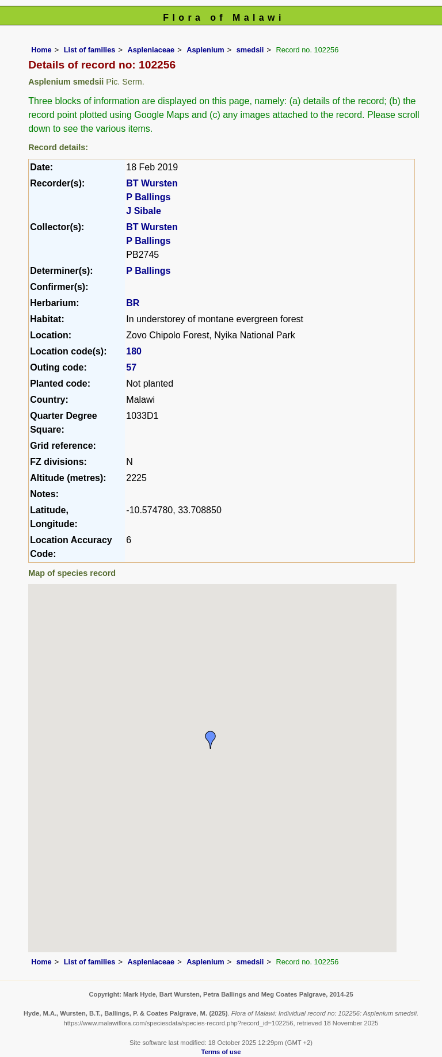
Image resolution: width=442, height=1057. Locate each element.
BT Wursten (151, 183)
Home (41, 49)
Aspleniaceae (150, 49)
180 (134, 351)
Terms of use (221, 1051)
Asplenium (205, 49)
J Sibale (143, 211)
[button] (210, 740)
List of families (90, 49)
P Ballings (148, 197)
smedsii (250, 49)
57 (131, 367)
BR (132, 303)
